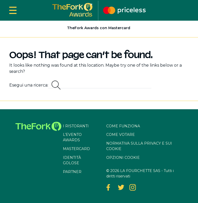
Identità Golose (72, 160)
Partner (72, 171)
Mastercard (76, 148)
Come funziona (123, 126)
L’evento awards (72, 137)
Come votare (120, 134)
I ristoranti (76, 126)
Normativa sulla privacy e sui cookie (139, 146)
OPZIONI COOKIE (123, 157)
